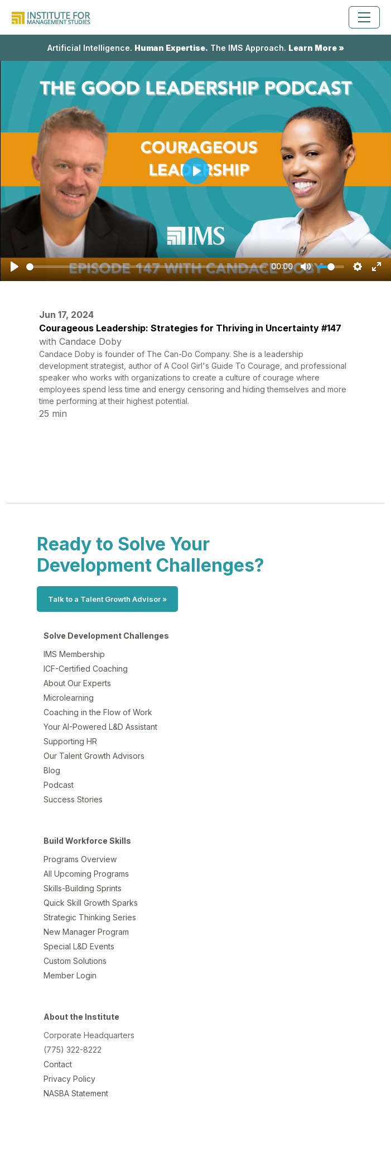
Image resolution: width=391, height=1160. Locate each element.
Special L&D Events (79, 946)
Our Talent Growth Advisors (94, 755)
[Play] (14, 266)
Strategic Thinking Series (90, 917)
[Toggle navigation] (364, 17)
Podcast (59, 785)
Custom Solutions (75, 961)
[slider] (146, 267)
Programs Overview (80, 859)
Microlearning (69, 697)
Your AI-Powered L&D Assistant (100, 726)
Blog (52, 770)
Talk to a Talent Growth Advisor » (107, 599)
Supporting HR (70, 741)
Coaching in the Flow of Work (98, 712)
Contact (58, 1064)
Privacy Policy (69, 1078)
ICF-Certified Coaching (86, 668)
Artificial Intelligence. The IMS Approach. (195, 48)
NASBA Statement (76, 1093)
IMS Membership (74, 654)
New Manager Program (86, 931)
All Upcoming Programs (86, 873)
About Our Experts (77, 683)
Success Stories (73, 799)
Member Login (70, 975)
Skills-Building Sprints (83, 888)
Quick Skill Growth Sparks (91, 902)
